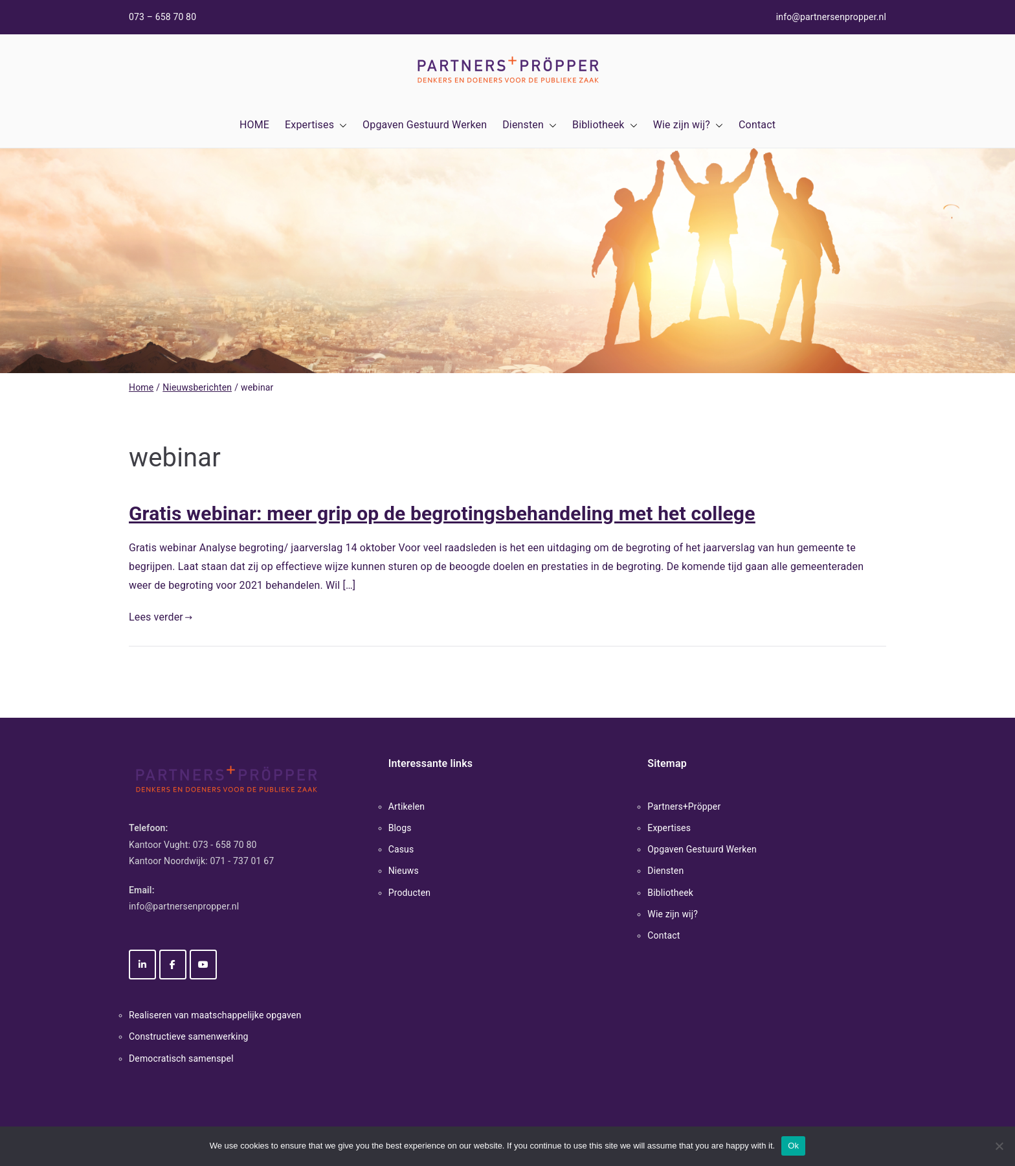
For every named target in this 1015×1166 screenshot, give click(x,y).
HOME (254, 125)
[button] (340, 125)
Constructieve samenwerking (189, 1036)
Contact (757, 125)
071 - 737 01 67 (242, 861)
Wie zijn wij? (688, 125)
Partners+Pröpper (683, 806)
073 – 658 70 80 (162, 17)
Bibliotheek (605, 125)
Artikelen (406, 806)
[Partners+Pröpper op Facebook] (172, 964)
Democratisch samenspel (181, 1058)
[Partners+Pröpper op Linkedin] (142, 964)
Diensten (529, 125)
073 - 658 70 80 (225, 845)
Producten (409, 892)
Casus (401, 849)
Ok (793, 1145)
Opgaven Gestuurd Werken (424, 125)
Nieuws (403, 870)
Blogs (400, 828)
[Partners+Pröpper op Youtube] (203, 964)
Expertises (316, 125)
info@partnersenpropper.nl (831, 17)
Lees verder (160, 617)
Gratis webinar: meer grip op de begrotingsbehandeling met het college (442, 513)
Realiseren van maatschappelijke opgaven (215, 1015)
